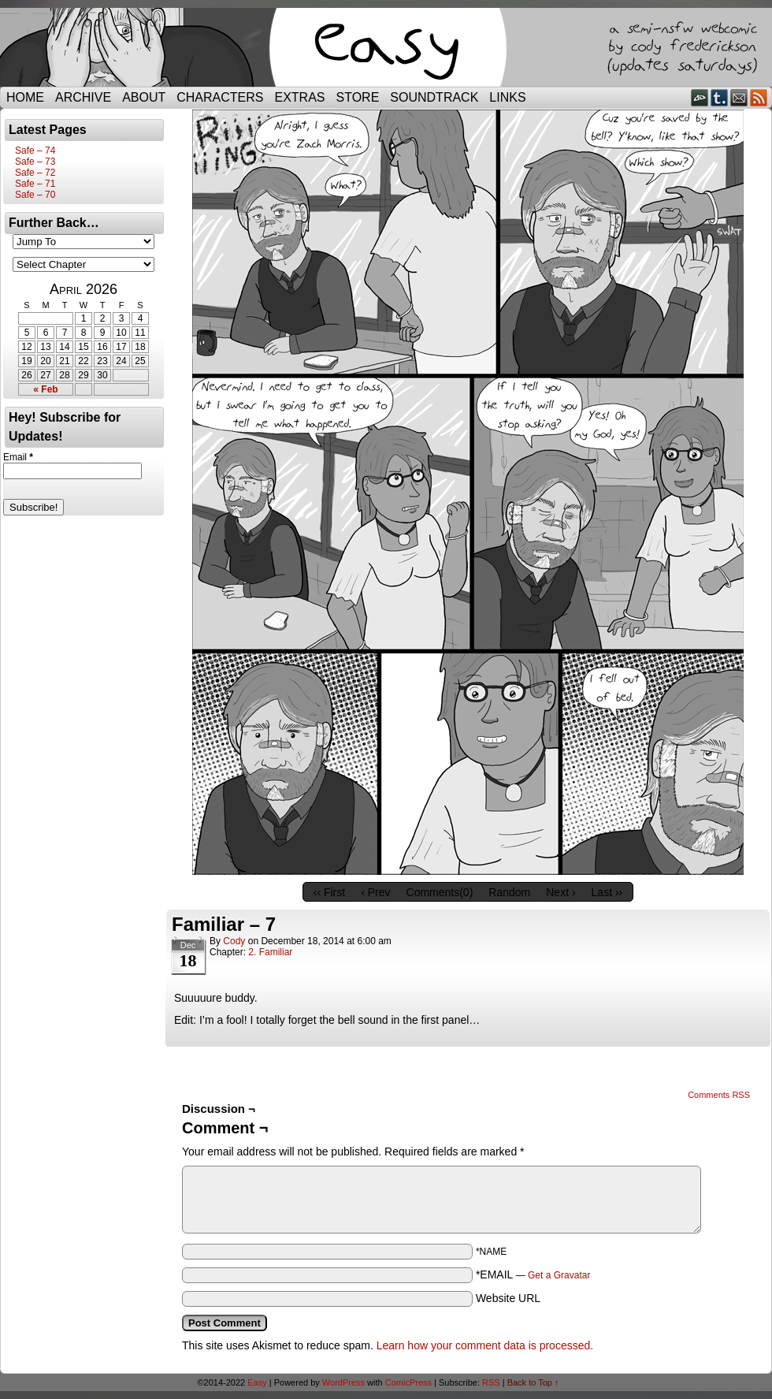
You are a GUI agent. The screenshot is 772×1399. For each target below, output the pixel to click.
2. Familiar (270, 952)
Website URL (508, 1298)
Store (358, 97)
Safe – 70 (35, 194)
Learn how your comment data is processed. (485, 1345)
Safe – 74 (35, 150)
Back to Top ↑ (533, 1382)
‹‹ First (329, 892)
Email (739, 97)
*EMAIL (533, 1274)
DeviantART (700, 97)
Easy (256, 1382)
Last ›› (607, 892)
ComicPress (408, 1382)
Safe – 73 (35, 161)
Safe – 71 (35, 183)
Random (509, 892)
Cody (234, 941)
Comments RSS (719, 1094)
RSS (759, 97)
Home (25, 97)
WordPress (343, 1382)
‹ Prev (375, 892)
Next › (560, 892)
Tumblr (719, 97)
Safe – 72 (35, 172)
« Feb (45, 389)
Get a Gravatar (559, 1275)
